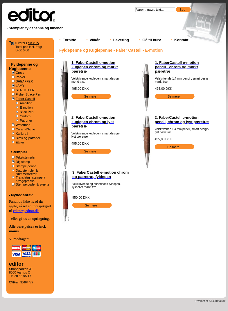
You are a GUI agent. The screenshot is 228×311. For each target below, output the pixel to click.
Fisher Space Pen (28, 94)
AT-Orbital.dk (217, 301)
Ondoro (25, 116)
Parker (20, 77)
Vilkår (94, 40)
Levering (121, 40)
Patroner (26, 120)
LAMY (20, 85)
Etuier (20, 142)
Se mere (90, 96)
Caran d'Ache (25, 129)
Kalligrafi (22, 133)
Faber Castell (25, 98)
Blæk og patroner (28, 138)
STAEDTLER (25, 90)
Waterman (23, 125)
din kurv (33, 43)
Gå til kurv (151, 40)
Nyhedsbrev (22, 195)
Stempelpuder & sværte (32, 184)
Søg (182, 9)
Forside (69, 40)
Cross (20, 72)
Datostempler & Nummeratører (27, 172)
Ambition (26, 103)
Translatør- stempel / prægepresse (30, 179)
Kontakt (181, 40)
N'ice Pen (26, 112)
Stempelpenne (26, 166)
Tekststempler (25, 157)
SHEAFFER (24, 81)
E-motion (26, 107)
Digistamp (23, 161)
